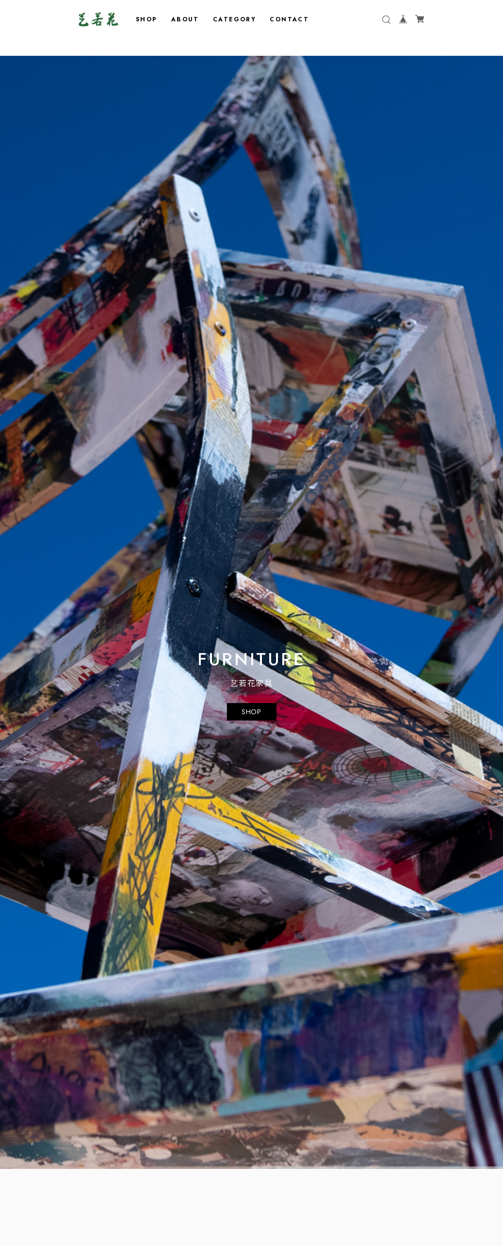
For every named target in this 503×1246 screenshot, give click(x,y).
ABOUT (185, 19)
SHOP (147, 19)
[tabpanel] (251, 612)
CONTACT (289, 19)
